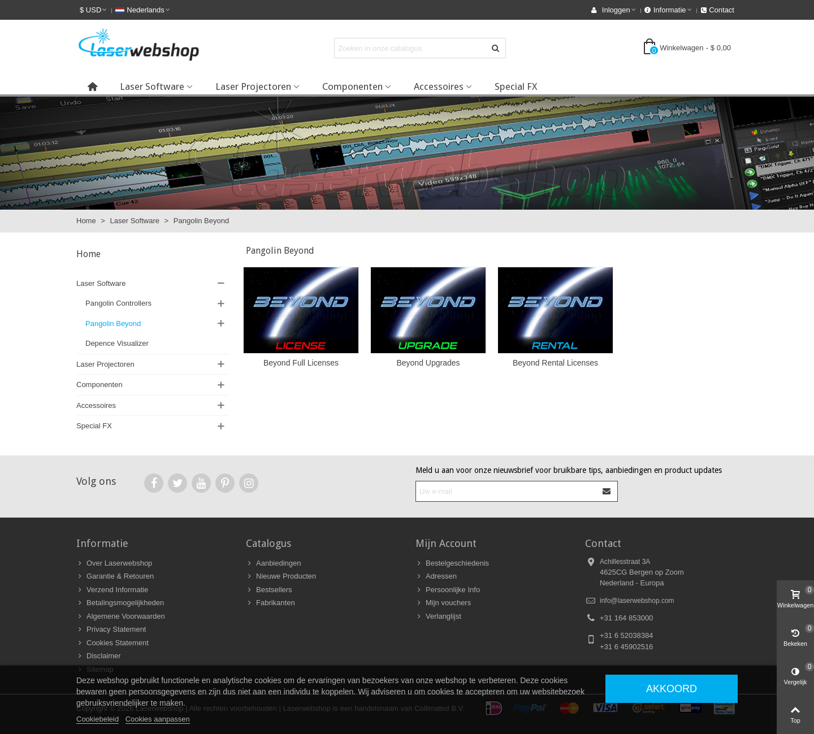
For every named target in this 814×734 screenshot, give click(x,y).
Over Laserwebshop (114, 563)
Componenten (352, 86)
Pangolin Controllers (118, 303)
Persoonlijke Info (447, 590)
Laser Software (152, 86)
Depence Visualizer (117, 343)
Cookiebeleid (97, 719)
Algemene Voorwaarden (120, 616)
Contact (603, 543)
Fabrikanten (270, 603)
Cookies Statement (112, 643)
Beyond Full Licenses (301, 362)
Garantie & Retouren (115, 576)
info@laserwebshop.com (637, 601)
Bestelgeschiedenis (452, 563)
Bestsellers (269, 590)
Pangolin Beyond (113, 323)
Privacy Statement (111, 629)
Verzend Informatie (112, 590)
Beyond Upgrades (428, 362)
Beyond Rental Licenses (555, 362)
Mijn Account (446, 543)
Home (88, 254)
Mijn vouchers (443, 603)
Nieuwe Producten (281, 576)
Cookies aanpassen (157, 719)
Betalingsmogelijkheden (120, 603)
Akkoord (671, 688)
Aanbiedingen (273, 563)
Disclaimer (98, 656)
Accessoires (439, 86)
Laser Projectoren (253, 86)
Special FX (516, 86)
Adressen (436, 576)
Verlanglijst (438, 616)
